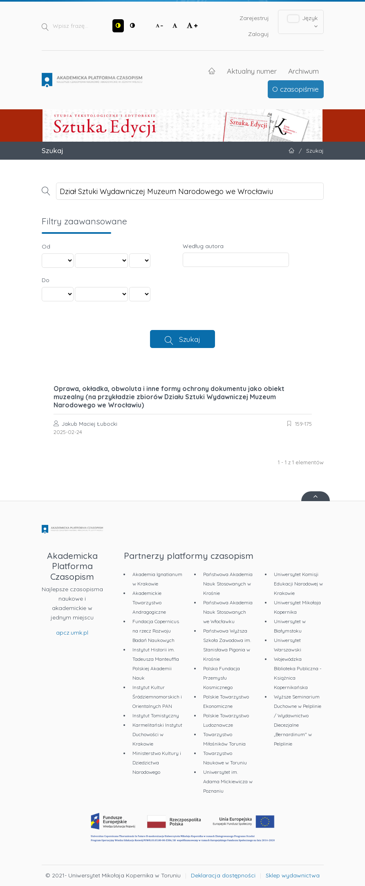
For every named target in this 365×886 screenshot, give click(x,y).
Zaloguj (258, 34)
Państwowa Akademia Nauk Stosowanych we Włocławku (228, 611)
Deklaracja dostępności (223, 875)
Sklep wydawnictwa (293, 875)
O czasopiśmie (295, 88)
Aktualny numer (252, 70)
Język (303, 21)
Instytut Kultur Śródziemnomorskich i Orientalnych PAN (157, 696)
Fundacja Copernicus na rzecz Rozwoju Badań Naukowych (155, 630)
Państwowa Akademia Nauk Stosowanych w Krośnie (228, 583)
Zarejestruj (254, 18)
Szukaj (189, 339)
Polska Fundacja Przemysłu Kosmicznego (221, 677)
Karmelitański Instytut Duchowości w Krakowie (157, 734)
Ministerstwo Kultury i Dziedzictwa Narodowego (156, 762)
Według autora (203, 246)
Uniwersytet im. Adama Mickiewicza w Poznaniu (228, 781)
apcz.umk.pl (72, 632)
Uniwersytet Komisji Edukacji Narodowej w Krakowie (298, 583)
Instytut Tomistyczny (155, 715)
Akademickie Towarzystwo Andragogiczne (149, 602)
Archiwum (303, 70)
